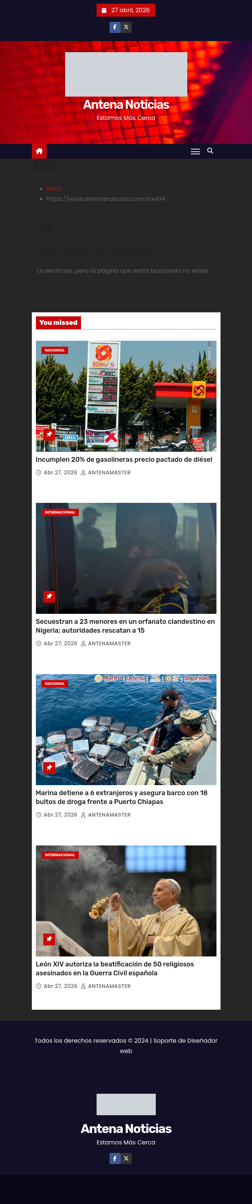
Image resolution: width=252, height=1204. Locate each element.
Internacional (60, 512)
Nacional (55, 350)
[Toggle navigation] (195, 151)
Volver (59, 291)
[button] (212, 151)
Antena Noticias (126, 104)
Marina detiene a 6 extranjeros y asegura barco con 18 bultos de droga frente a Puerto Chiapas (122, 797)
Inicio (54, 188)
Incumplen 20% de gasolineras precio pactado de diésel (124, 459)
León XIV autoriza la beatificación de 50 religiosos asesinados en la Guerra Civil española (115, 968)
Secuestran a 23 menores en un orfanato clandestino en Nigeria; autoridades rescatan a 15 (125, 626)
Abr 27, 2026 (61, 472)
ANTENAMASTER (106, 472)
